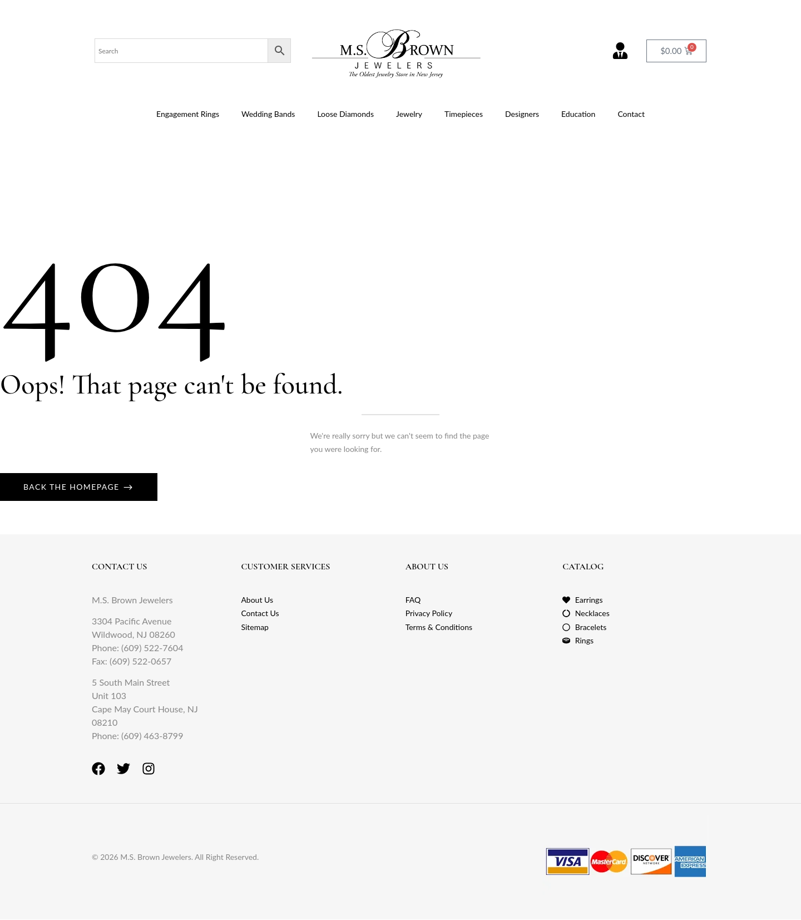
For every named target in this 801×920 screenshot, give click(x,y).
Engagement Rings (187, 114)
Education (578, 114)
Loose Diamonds (345, 114)
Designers (522, 114)
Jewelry (409, 114)
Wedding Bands (268, 114)
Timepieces (463, 114)
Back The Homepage (72, 486)
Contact (631, 114)
